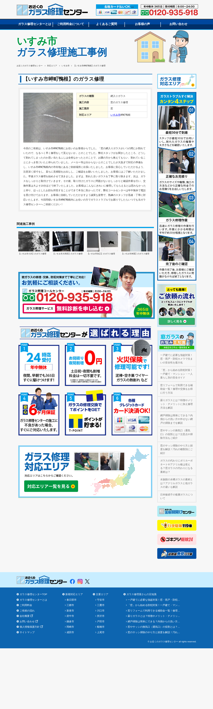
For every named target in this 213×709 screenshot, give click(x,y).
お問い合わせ (178, 24)
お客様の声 (142, 24)
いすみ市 (115, 114)
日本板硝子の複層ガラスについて (176, 496)
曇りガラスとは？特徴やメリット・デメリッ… (154, 615)
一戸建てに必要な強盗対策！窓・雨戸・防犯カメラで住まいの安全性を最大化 (176, 359)
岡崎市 (70, 626)
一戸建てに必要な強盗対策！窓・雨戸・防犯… (154, 599)
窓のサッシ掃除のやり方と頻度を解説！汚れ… (154, 632)
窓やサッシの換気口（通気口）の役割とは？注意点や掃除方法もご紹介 (176, 434)
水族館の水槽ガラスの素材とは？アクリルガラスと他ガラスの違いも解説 (176, 483)
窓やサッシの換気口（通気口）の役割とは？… (154, 626)
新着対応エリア (74, 594)
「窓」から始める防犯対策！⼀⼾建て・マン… (154, 605)
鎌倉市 (70, 621)
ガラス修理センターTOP (33, 594)
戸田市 (101, 621)
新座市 (70, 610)
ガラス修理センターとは (34, 24)
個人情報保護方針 (30, 626)
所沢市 (101, 615)
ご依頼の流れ (27, 610)
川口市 (101, 610)
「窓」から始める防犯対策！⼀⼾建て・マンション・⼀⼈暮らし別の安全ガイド (176, 374)
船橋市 (101, 626)
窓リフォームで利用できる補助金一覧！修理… (154, 610)
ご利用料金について (70, 24)
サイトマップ (27, 632)
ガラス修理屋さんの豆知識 (141, 594)
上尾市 (101, 632)
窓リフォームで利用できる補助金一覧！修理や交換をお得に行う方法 (176, 389)
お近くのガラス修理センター (52, 9)
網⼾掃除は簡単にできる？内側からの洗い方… (154, 621)
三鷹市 (101, 605)
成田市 (70, 632)
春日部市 (72, 599)
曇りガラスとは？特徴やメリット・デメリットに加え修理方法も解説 (176, 404)
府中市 (70, 615)
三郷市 (70, 605)
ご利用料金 (26, 605)
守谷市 (101, 599)
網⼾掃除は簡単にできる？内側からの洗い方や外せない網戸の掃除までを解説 (176, 419)
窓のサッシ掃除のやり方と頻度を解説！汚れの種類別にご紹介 (176, 449)
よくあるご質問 (106, 24)
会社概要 (25, 615)
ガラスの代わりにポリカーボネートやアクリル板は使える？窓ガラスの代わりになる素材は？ (176, 466)
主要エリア (102, 594)
